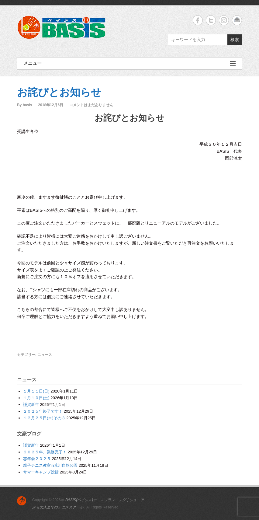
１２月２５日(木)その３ (44, 418)
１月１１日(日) (36, 391)
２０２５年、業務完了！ (45, 452)
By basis (24, 105)
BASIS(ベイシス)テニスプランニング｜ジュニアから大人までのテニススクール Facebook (198, 20)
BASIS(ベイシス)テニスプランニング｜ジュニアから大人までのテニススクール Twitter (211, 20)
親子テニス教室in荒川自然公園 (50, 465)
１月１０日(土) (36, 398)
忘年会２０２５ (37, 458)
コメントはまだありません (91, 105)
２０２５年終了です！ (43, 411)
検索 (234, 39)
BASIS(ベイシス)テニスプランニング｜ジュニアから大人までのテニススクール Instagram (224, 20)
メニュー (129, 63)
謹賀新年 (31, 404)
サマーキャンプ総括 (41, 472)
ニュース (44, 355)
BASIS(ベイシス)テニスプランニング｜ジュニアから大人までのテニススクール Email (237, 20)
